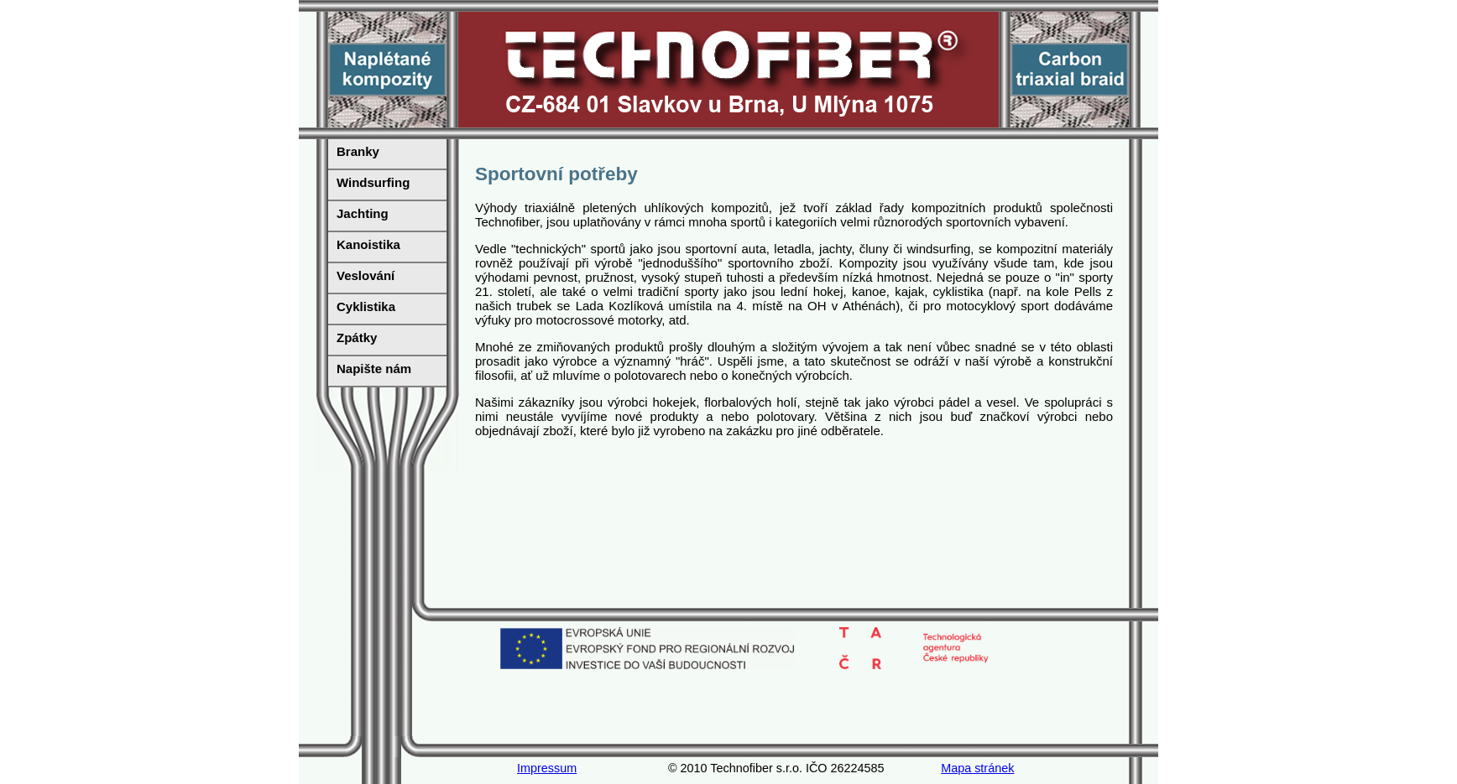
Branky (358, 151)
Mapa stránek (977, 768)
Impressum (547, 768)
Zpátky (357, 337)
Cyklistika (366, 306)
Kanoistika (368, 244)
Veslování (365, 275)
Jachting (363, 213)
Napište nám (374, 368)
